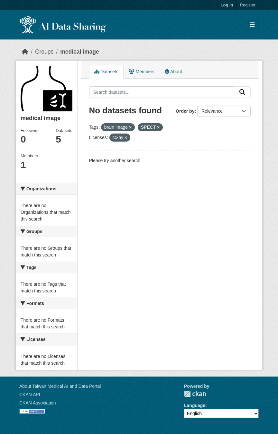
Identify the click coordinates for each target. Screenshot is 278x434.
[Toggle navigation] (252, 25)
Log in (227, 5)
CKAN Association (37, 402)
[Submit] (242, 92)
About (173, 71)
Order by (185, 111)
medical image (79, 51)
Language (194, 405)
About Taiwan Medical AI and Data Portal (60, 386)
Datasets (106, 71)
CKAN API (29, 394)
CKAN (195, 393)
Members (141, 71)
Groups (44, 51)
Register (247, 5)
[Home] (25, 51)
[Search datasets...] (162, 92)
